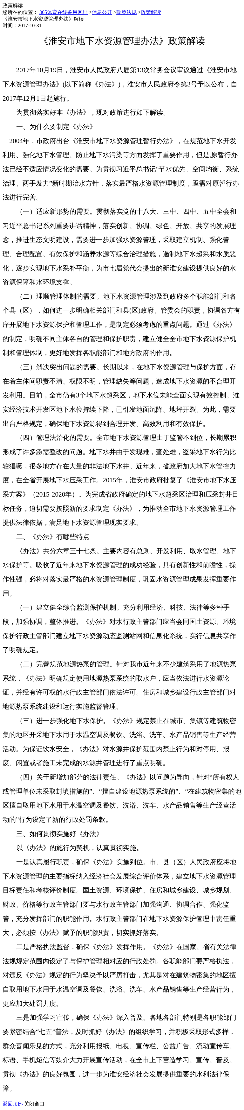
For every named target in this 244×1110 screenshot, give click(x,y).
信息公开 (102, 12)
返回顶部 (13, 1104)
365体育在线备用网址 (63, 12)
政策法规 (126, 12)
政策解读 (151, 12)
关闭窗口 (34, 1104)
